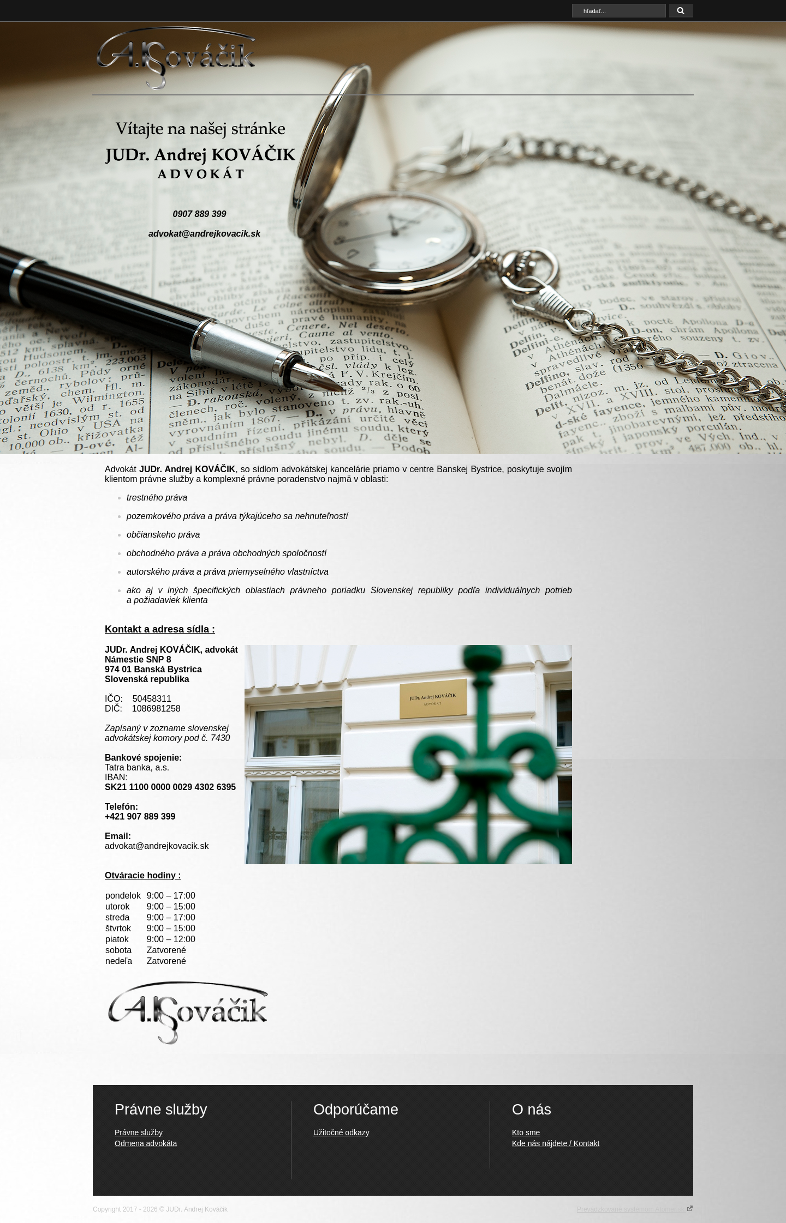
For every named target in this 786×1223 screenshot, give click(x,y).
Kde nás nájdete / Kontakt (555, 1143)
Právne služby (139, 1132)
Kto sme (526, 1132)
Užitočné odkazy (341, 1132)
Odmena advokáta (146, 1143)
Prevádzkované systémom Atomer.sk (635, 1208)
